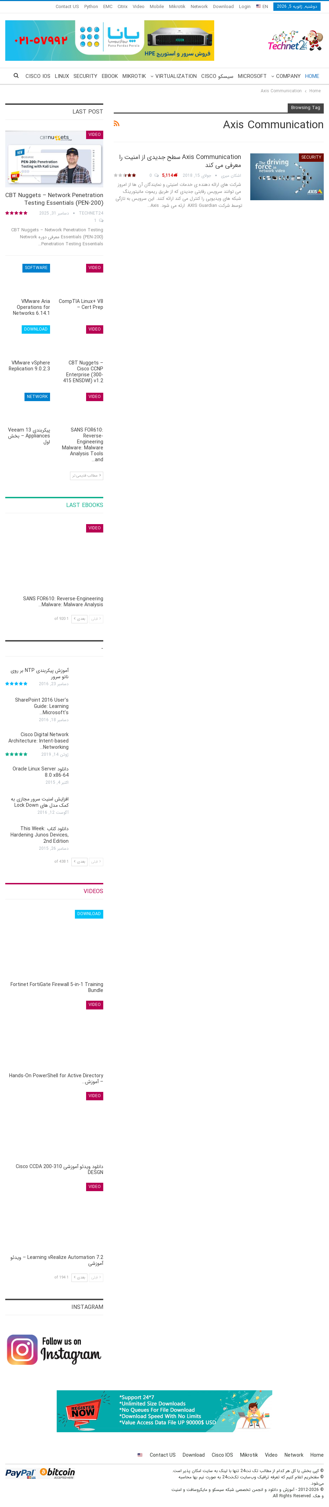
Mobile (157, 6)
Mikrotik (177, 6)
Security (85, 76)
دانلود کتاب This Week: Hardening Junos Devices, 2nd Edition (39, 835)
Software (36, 268)
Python (91, 6)
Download (223, 6)
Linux (62, 76)
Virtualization (176, 76)
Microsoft (252, 76)
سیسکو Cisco (217, 76)
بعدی (79, 619)
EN (262, 6)
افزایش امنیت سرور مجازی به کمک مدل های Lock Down (40, 802)
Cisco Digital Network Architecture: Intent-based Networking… (38, 741)
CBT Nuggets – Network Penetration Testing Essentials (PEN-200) (54, 199)
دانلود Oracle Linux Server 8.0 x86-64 (41, 772)
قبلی (96, 619)
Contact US (67, 6)
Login (245, 6)
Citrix (122, 6)
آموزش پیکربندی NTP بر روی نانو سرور (39, 674)
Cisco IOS (222, 1455)
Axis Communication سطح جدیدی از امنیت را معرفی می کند (180, 161)
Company (288, 76)
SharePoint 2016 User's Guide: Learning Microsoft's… (42, 706)
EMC (107, 6)
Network (199, 6)
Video (139, 6)
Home (312, 76)
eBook (110, 76)
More (43, 76)
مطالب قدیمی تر (86, 476)
